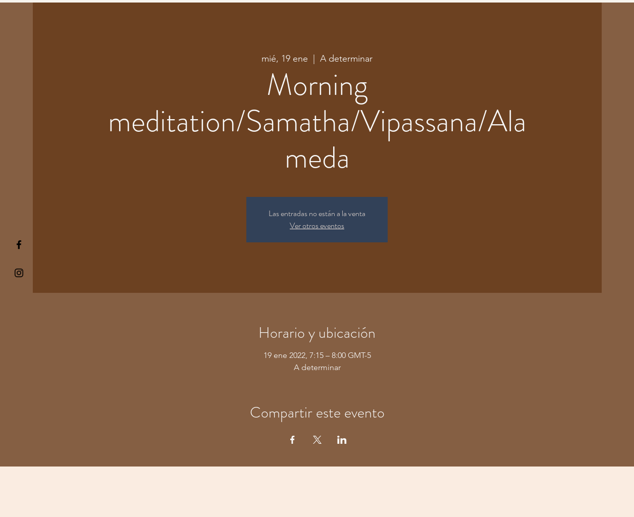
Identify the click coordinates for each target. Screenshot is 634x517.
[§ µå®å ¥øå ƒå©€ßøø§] (19, 244)
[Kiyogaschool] (19, 273)
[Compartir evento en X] (317, 440)
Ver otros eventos (317, 225)
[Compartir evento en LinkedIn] (342, 440)
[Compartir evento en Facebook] (292, 440)
